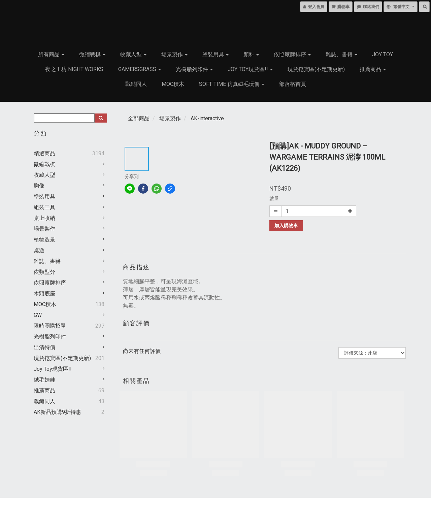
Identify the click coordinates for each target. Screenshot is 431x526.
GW (38, 315)
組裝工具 (44, 207)
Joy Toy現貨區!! (250, 69)
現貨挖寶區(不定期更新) (316, 69)
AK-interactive (207, 118)
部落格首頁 (292, 84)
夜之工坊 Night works (74, 69)
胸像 (39, 186)
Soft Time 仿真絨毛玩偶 (231, 84)
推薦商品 (373, 69)
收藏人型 (133, 54)
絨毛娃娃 (44, 379)
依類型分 (44, 272)
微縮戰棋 (92, 54)
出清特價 (44, 347)
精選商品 (44, 153)
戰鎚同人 (136, 84)
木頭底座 (44, 293)
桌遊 (39, 250)
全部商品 (139, 118)
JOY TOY (382, 54)
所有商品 (51, 54)
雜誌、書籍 (341, 54)
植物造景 (44, 239)
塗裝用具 (215, 54)
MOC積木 (173, 84)
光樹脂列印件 (194, 69)
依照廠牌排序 (292, 54)
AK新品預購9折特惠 (57, 412)
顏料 (251, 54)
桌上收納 (44, 218)
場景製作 (174, 54)
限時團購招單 (50, 326)
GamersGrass (139, 69)
